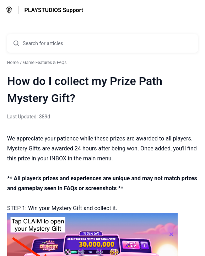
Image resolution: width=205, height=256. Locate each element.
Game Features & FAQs (44, 62)
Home (12, 62)
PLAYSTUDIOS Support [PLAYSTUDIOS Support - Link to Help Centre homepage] (53, 10)
